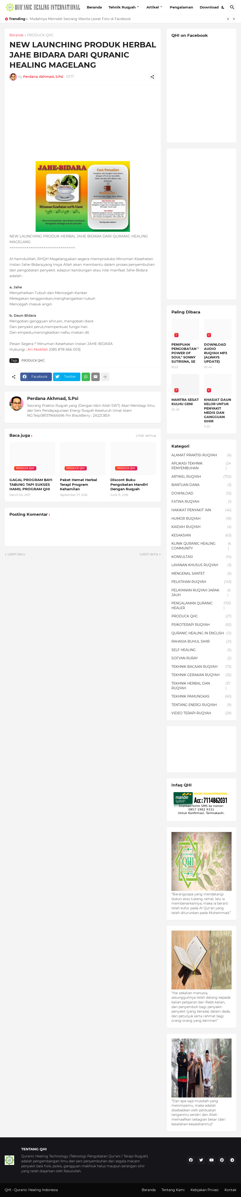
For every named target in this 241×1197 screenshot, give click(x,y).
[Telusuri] (232, 7)
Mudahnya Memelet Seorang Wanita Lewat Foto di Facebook (80, 19)
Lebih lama (149, 554)
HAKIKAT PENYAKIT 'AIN (201, 510)
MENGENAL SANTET (201, 573)
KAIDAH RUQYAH (201, 527)
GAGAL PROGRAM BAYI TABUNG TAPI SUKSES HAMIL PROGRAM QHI (30, 484)
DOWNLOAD (201, 493)
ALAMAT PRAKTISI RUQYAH (201, 455)
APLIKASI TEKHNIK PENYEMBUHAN (201, 465)
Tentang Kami (173, 1190)
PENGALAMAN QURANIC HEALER (201, 605)
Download (209, 7)
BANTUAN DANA (201, 485)
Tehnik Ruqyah (122, 7)
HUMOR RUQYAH (201, 518)
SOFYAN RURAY (201, 658)
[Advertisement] (82, 123)
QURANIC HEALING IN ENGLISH (201, 633)
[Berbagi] (152, 77)
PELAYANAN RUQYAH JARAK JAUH (201, 592)
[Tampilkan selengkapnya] (105, 377)
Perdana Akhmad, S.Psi (52, 398)
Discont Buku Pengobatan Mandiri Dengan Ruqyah (129, 484)
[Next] (234, 19)
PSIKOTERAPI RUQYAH (201, 625)
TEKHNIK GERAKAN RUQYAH (201, 675)
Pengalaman (181, 7)
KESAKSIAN (201, 535)
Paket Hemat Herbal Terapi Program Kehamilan (78, 484)
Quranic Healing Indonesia (36, 1190)
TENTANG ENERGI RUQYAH (201, 705)
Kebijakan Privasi (205, 1190)
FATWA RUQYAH (201, 501)
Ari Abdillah (38, 349)
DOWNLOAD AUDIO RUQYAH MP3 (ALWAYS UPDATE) (215, 353)
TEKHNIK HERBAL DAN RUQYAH (201, 685)
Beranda (94, 7)
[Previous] (228, 19)
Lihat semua (146, 435)
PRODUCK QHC (40, 35)
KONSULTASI (201, 557)
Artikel (152, 7)
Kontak (230, 1190)
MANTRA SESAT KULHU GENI (185, 402)
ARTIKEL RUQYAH (201, 476)
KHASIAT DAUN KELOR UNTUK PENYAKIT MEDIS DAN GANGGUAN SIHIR (217, 410)
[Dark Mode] (223, 7)
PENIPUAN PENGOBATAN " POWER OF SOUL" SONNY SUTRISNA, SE (185, 353)
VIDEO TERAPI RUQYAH (201, 713)
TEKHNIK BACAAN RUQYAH (201, 667)
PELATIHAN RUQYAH (201, 582)
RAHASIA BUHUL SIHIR (201, 641)
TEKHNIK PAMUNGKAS (201, 696)
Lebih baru (16, 554)
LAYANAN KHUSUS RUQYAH (201, 565)
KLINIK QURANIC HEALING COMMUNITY (201, 546)
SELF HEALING (201, 650)
